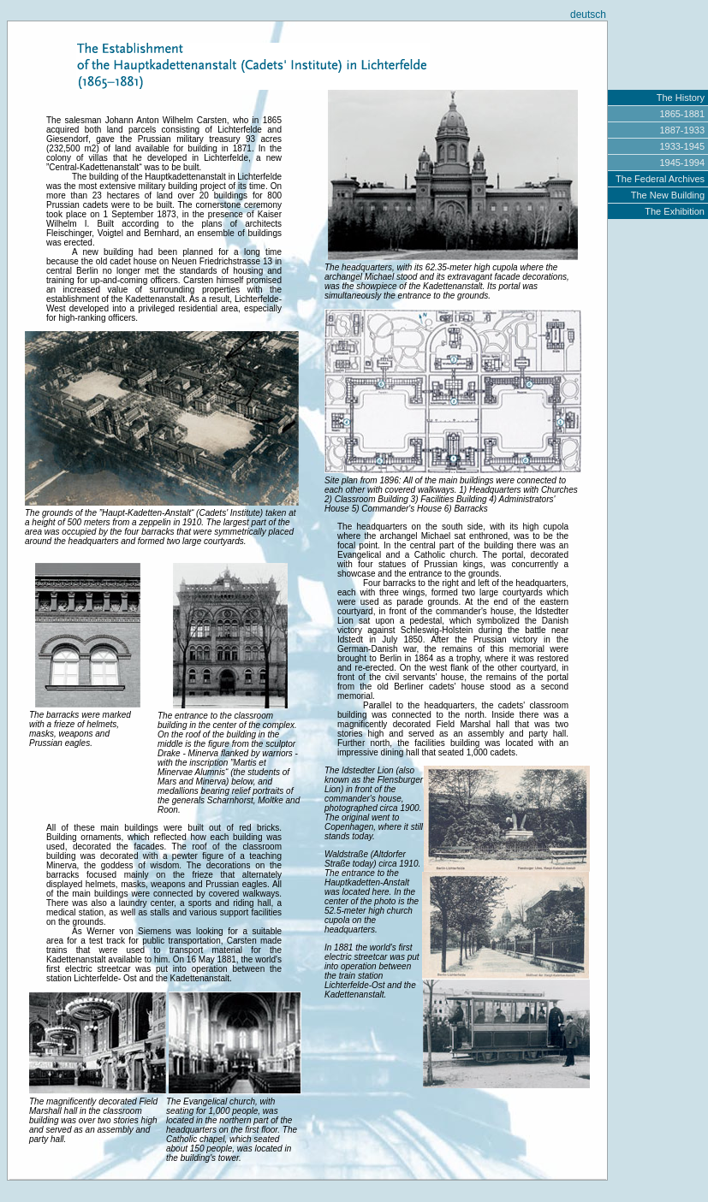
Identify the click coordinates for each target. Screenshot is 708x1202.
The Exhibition (675, 211)
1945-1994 (682, 162)
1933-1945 (682, 146)
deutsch (588, 15)
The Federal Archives (660, 179)
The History (681, 97)
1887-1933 (682, 130)
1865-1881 (682, 114)
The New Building (668, 195)
